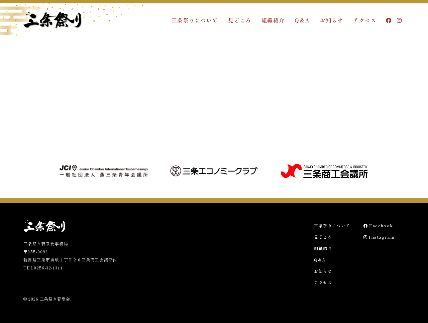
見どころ (239, 20)
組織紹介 (273, 20)
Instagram (379, 237)
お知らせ (331, 20)
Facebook (378, 225)
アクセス (365, 20)
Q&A (302, 20)
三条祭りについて (195, 20)
